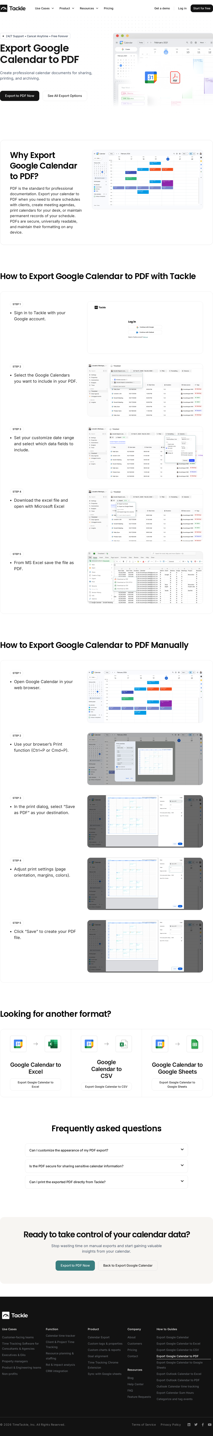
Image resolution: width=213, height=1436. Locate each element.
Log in (182, 8)
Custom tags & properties (105, 1343)
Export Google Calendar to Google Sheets (180, 1365)
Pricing (132, 1350)
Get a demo (162, 8)
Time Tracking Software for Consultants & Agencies (20, 1346)
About (131, 1337)
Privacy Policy (171, 1424)
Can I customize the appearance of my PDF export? (68, 1150)
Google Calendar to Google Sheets (177, 1068)
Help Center (135, 1384)
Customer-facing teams (18, 1337)
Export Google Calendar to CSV (178, 1350)
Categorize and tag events (175, 1399)
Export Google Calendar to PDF (178, 1356)
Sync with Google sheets (105, 1373)
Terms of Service (144, 1424)
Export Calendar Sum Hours (175, 1392)
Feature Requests (139, 1396)
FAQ (130, 1390)
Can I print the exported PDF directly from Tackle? (67, 1182)
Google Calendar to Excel (35, 1068)
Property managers (15, 1361)
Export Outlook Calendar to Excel (179, 1373)
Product (93, 1329)
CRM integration (57, 1371)
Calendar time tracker (60, 1335)
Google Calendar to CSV (106, 1069)
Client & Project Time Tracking (60, 1344)
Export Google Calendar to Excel (178, 1343)
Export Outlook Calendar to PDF (178, 1380)
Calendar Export (99, 1337)
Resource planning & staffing (60, 1356)
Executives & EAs (14, 1355)
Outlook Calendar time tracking (178, 1386)
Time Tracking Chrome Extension (103, 1365)
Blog (130, 1378)
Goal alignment (98, 1356)
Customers (134, 1343)
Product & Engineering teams (21, 1367)
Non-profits (10, 1373)
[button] (106, 1150)
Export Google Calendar (173, 1337)
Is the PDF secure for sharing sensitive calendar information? (76, 1166)
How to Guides (167, 1329)
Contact (132, 1356)
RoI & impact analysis (60, 1364)
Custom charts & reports (104, 1350)
